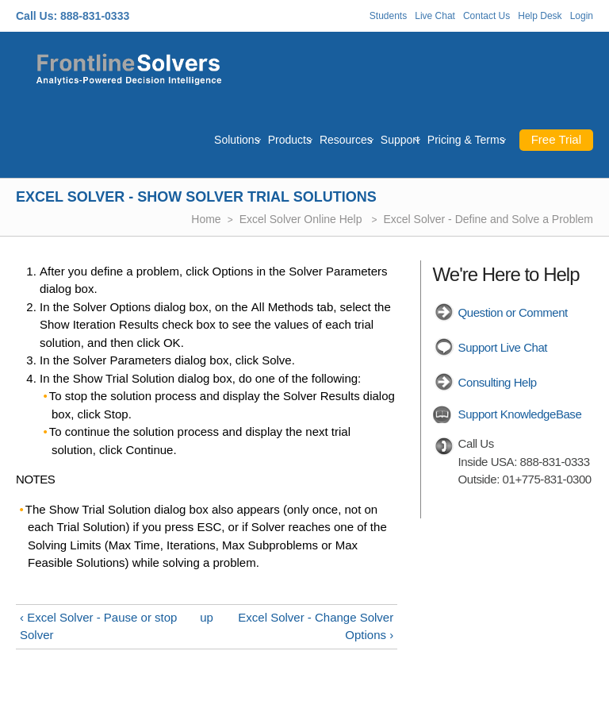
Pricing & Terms (466, 139)
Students (388, 15)
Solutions (237, 139)
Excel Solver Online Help (302, 219)
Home (205, 219)
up (206, 617)
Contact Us (486, 15)
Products (290, 139)
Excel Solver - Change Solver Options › (315, 626)
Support (400, 139)
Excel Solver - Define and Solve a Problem (488, 219)
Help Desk (539, 15)
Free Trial (556, 139)
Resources (346, 139)
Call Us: (36, 16)
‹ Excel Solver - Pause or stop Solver (98, 626)
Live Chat (435, 15)
